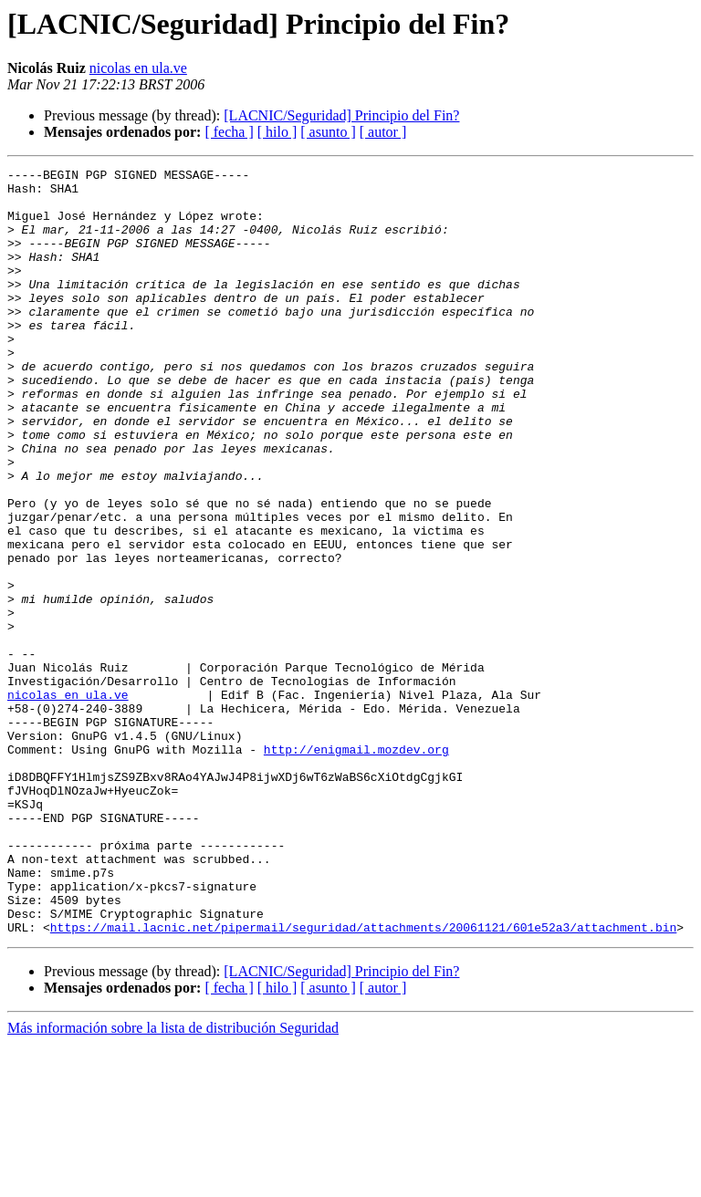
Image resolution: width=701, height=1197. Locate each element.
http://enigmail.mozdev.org (356, 867)
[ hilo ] (277, 132)
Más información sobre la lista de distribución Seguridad (173, 1181)
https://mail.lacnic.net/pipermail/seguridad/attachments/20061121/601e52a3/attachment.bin (363, 1080)
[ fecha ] (228, 132)
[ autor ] (383, 132)
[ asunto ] (327, 132)
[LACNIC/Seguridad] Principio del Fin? (341, 115)
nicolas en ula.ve (138, 68)
